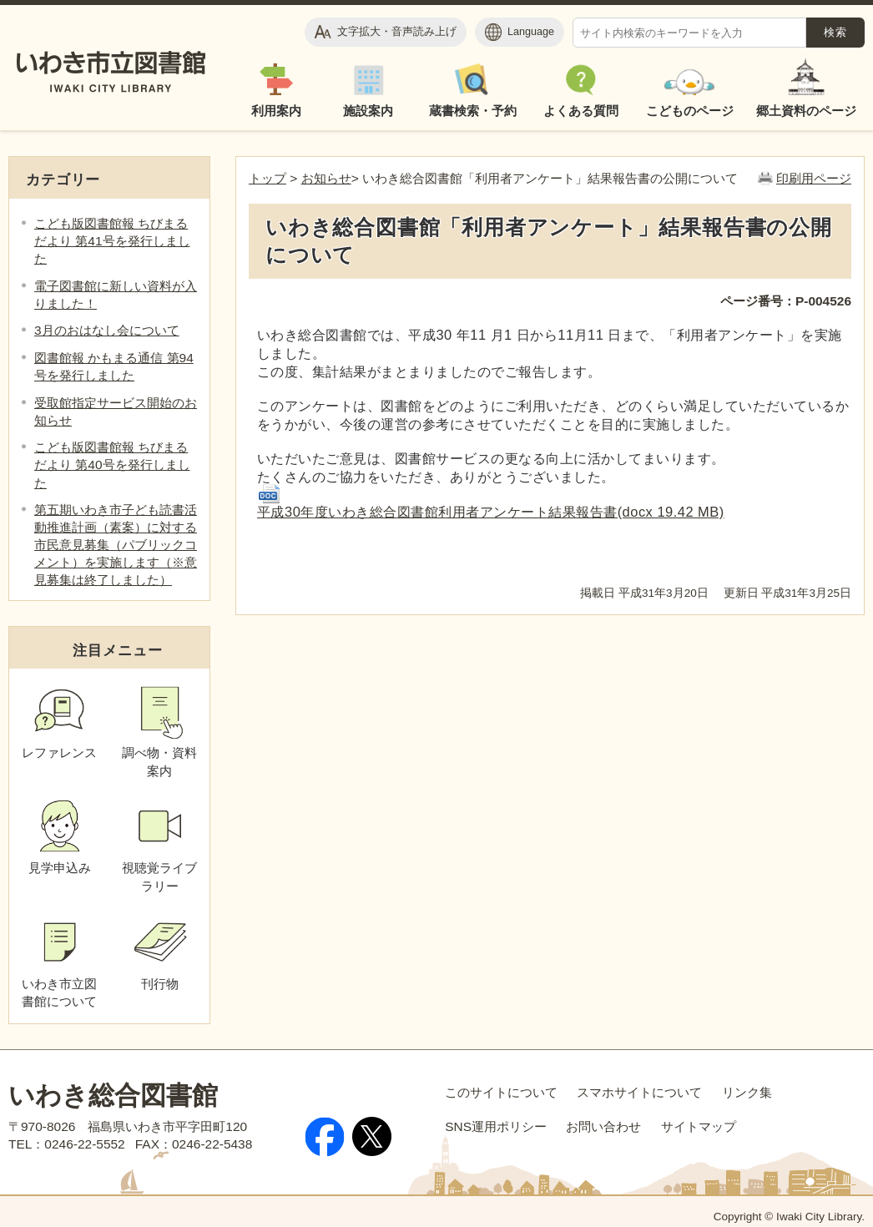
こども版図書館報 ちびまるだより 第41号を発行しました (112, 240)
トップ (267, 178)
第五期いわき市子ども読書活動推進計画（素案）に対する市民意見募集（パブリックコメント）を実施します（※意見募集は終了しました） (115, 544)
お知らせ (326, 178)
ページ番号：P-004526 (785, 301)
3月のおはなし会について (106, 330)
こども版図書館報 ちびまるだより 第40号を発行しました (112, 464)
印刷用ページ (813, 178)
